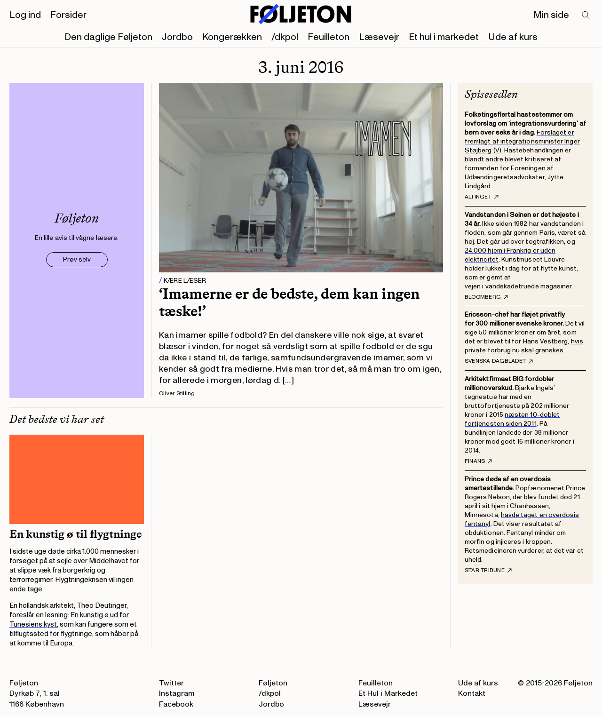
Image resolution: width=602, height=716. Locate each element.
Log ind (25, 15)
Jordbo (177, 37)
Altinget (482, 197)
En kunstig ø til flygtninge (75, 534)
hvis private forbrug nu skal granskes (524, 346)
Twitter (171, 683)
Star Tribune (488, 570)
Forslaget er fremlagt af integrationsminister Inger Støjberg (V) (522, 141)
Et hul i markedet (444, 37)
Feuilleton (328, 37)
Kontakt (471, 693)
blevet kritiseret (529, 159)
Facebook (176, 704)
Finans (478, 461)
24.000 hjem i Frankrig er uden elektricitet (510, 255)
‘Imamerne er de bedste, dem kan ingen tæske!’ (289, 302)
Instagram (177, 693)
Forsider (68, 15)
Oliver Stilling (177, 394)
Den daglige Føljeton (108, 37)
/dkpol (284, 37)
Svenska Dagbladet (499, 361)
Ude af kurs (513, 37)
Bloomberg (486, 297)
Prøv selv (77, 259)
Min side (551, 15)
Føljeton (273, 683)
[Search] (586, 16)
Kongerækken (232, 37)
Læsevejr (379, 37)
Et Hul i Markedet (388, 693)
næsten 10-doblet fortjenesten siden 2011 (512, 419)
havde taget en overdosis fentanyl (522, 519)
